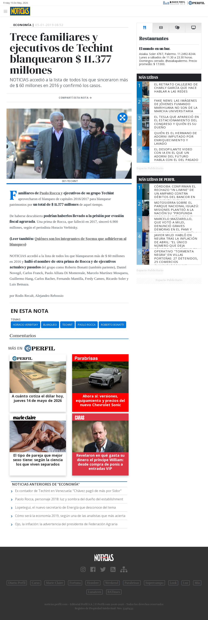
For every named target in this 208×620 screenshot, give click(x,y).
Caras (36, 583)
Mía (197, 583)
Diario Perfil (16, 583)
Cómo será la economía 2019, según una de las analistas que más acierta (70, 515)
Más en (31, 348)
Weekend (111, 583)
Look (173, 583)
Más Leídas (148, 77)
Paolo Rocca (86, 324)
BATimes (114, 592)
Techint (67, 324)
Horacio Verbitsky (25, 324)
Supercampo (154, 583)
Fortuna (75, 583)
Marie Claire (54, 583)
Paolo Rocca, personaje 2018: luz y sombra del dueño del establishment (69, 499)
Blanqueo (50, 324)
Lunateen (94, 592)
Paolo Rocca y (51, 193)
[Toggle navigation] (6, 11)
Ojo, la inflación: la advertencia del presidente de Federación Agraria (66, 524)
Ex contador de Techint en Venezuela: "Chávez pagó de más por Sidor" (68, 491)
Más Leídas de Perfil (157, 179)
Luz (185, 583)
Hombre (93, 583)
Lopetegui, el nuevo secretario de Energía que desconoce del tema (65, 507)
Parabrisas (132, 583)
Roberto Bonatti (112, 324)
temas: (16, 319)
